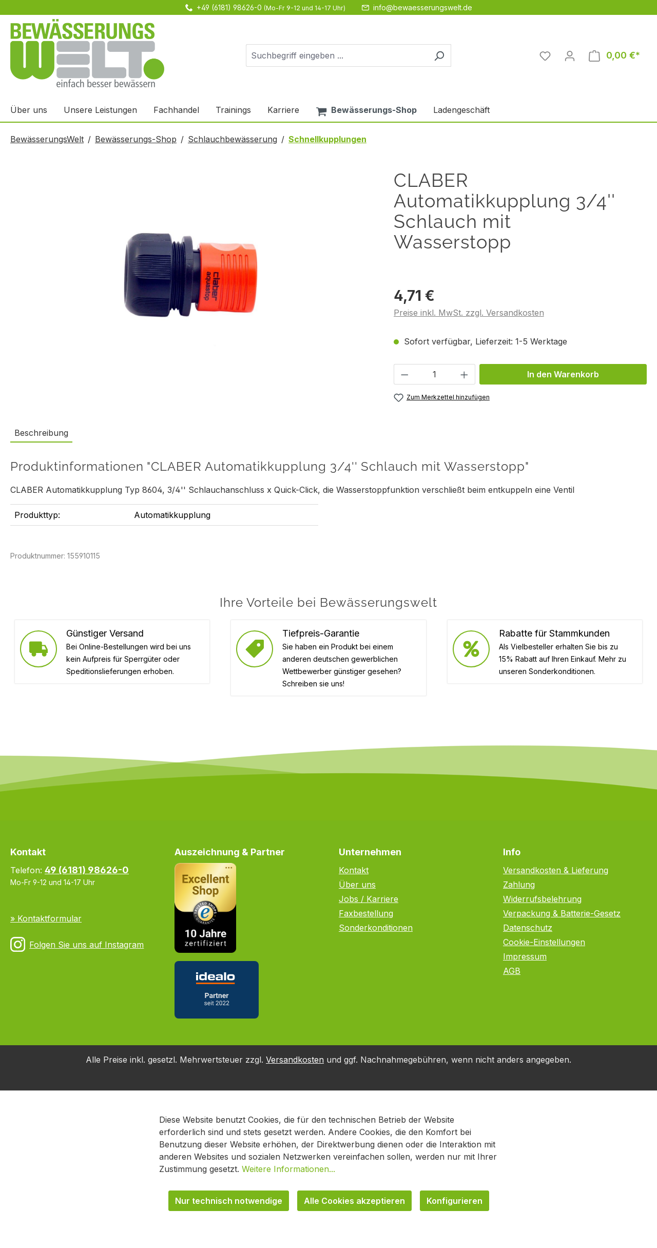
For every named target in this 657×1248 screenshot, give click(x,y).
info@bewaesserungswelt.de (422, 7)
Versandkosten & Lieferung (555, 870)
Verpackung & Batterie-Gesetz (562, 913)
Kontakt (354, 870)
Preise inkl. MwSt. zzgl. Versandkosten (469, 313)
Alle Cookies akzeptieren (354, 1201)
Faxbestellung (366, 913)
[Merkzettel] (545, 55)
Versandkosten (295, 1059)
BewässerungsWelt (47, 139)
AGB (511, 971)
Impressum (525, 956)
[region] (191, 280)
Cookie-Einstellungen (544, 942)
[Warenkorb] (614, 55)
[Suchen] (439, 55)
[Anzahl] (434, 374)
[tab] (41, 433)
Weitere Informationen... (288, 1169)
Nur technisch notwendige (228, 1201)
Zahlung (519, 884)
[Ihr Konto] (569, 55)
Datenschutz (527, 928)
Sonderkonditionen (376, 928)
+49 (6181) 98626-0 (229, 7)
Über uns (357, 884)
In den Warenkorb (563, 374)
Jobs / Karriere (368, 899)
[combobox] (337, 55)
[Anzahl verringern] (404, 374)
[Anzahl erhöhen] (464, 374)
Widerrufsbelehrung (542, 899)
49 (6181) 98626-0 (87, 870)
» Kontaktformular (46, 918)
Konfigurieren (454, 1201)
